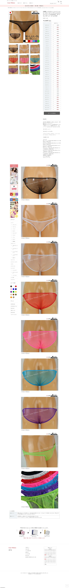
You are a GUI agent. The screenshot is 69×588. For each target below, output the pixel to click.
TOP (8, 7)
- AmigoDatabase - (2, 587)
